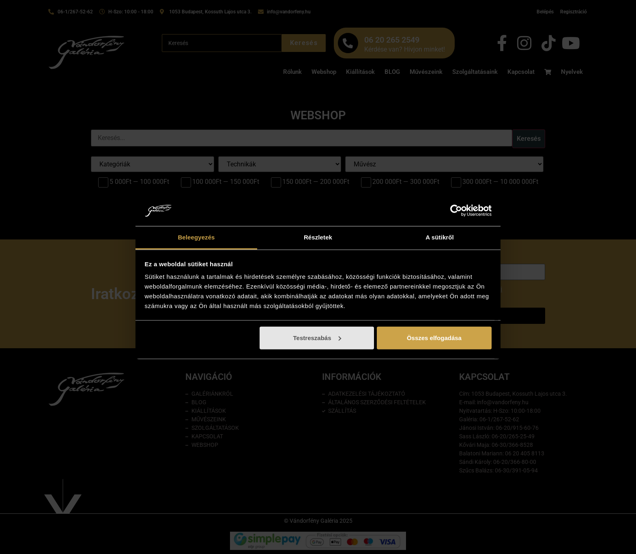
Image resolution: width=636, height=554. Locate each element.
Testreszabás (317, 337)
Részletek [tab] (318, 237)
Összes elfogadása (434, 337)
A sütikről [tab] (439, 237)
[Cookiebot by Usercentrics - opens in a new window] (456, 211)
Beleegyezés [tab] (196, 237)
